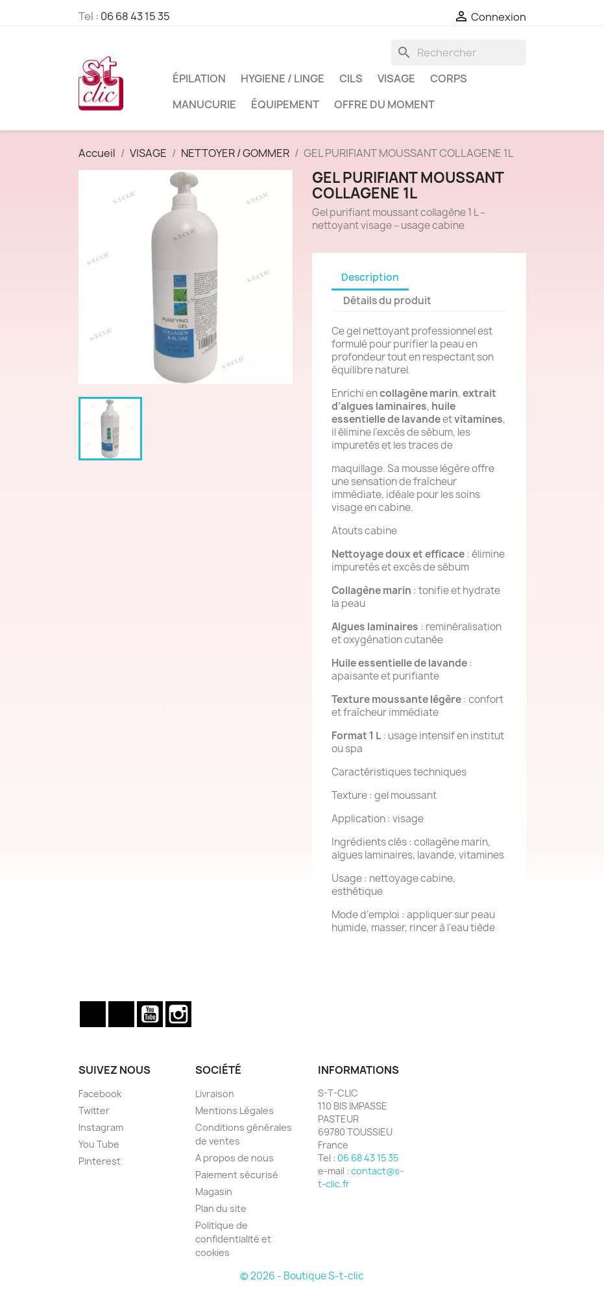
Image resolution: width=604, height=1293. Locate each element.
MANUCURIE (204, 104)
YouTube (150, 1014)
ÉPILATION (199, 78)
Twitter (121, 1014)
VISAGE (396, 78)
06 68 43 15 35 (135, 16)
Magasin (213, 1191)
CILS (351, 78)
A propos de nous (234, 1158)
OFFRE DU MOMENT (384, 104)
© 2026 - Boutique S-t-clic (302, 1276)
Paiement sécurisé (236, 1174)
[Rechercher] (458, 52)
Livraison (214, 1093)
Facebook (93, 1014)
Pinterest (100, 1161)
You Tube (99, 1144)
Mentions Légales (234, 1110)
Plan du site (221, 1208)
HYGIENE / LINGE (282, 78)
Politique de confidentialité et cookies (233, 1239)
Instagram (178, 1014)
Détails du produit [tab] (387, 300)
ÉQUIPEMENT (285, 104)
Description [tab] (370, 277)
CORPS (448, 78)
